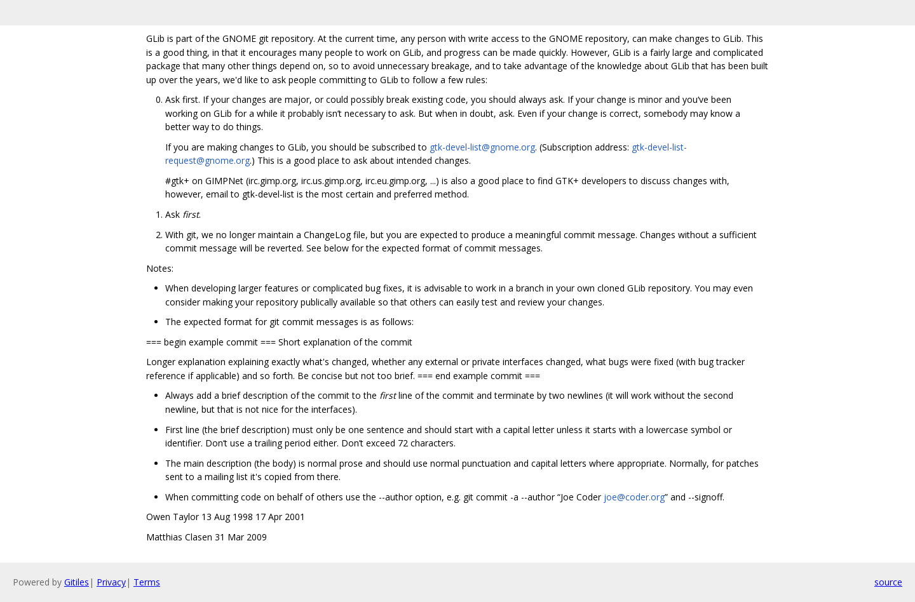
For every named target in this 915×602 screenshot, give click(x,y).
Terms (146, 582)
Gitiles (76, 582)
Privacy (111, 582)
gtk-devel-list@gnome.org (482, 147)
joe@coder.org (634, 497)
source (888, 582)
